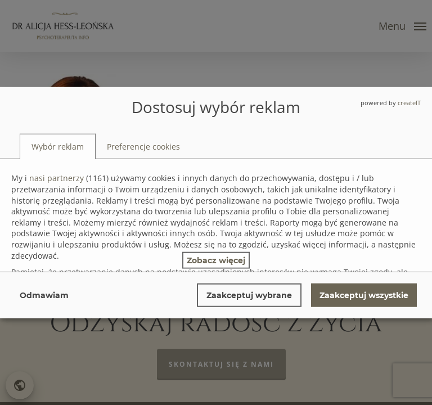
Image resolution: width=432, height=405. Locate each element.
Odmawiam (44, 295)
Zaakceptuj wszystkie (364, 295)
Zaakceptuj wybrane (249, 295)
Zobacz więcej (216, 260)
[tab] (58, 146)
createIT (409, 102)
